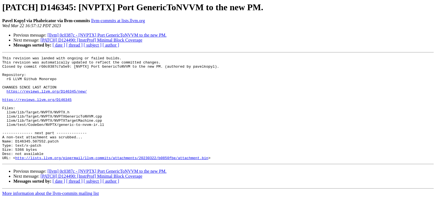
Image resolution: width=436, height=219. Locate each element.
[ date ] (59, 45)
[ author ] (111, 45)
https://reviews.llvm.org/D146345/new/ (47, 98)
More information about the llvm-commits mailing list (50, 214)
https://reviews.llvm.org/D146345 (37, 108)
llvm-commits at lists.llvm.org (118, 20)
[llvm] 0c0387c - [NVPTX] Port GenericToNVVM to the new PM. (107, 35)
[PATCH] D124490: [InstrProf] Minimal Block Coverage (91, 40)
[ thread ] (74, 45)
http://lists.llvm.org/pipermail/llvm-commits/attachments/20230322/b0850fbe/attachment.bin (111, 178)
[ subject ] (92, 45)
